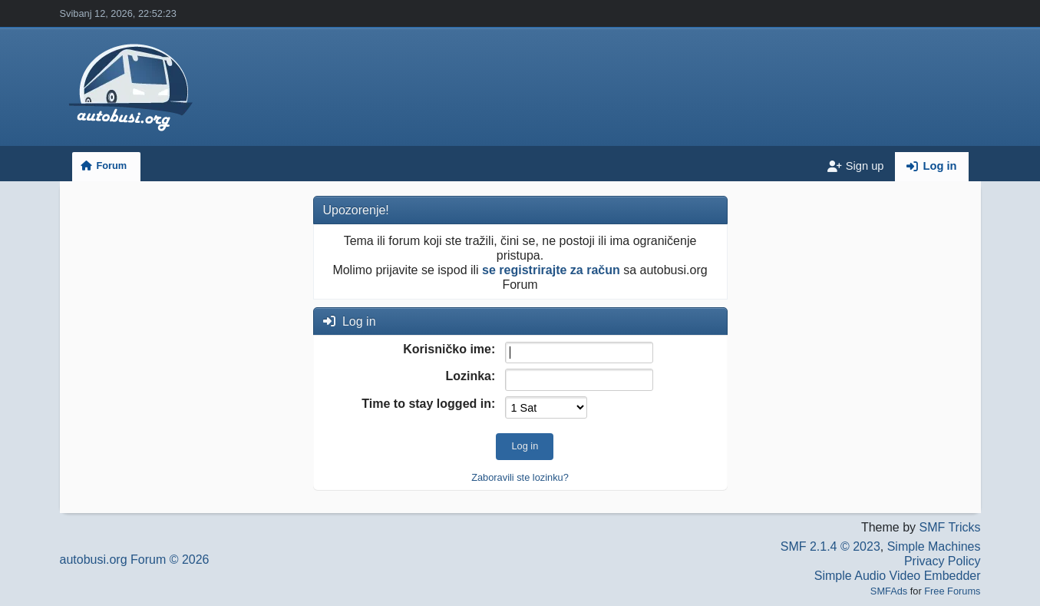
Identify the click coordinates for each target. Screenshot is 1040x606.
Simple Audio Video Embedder (897, 575)
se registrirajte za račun (551, 270)
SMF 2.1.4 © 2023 (830, 546)
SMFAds (888, 591)
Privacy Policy (942, 561)
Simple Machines (934, 546)
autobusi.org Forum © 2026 (135, 559)
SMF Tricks (950, 527)
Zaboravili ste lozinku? (520, 477)
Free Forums (952, 591)
